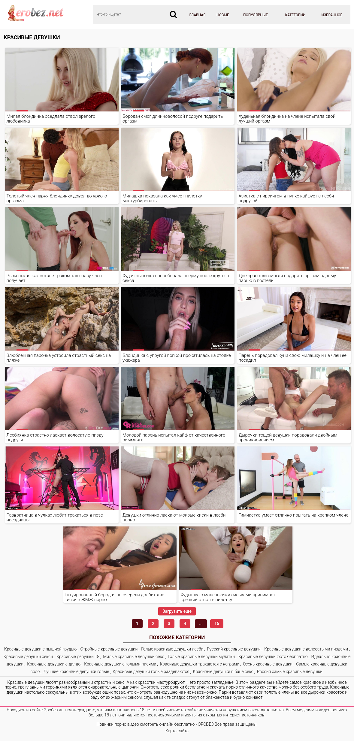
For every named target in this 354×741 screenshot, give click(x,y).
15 (216, 623)
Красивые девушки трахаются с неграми (199, 664)
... (201, 623)
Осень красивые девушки (267, 664)
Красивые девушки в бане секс (223, 671)
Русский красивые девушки (234, 649)
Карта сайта (177, 730)
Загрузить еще (177, 611)
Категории (295, 15)
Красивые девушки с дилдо (53, 664)
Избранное (331, 15)
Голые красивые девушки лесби (172, 649)
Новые (222, 15)
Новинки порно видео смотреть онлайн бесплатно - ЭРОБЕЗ (155, 724)
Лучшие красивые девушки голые (76, 671)
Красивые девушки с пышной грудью (40, 649)
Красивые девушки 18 (77, 656)
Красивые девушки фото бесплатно (273, 656)
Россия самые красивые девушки (289, 671)
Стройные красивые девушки (109, 649)
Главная (197, 15)
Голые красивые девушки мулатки (201, 656)
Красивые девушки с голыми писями (120, 664)
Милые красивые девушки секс (133, 656)
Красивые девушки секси (28, 656)
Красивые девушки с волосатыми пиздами (306, 649)
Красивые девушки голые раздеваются (151, 671)
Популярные (255, 15)
